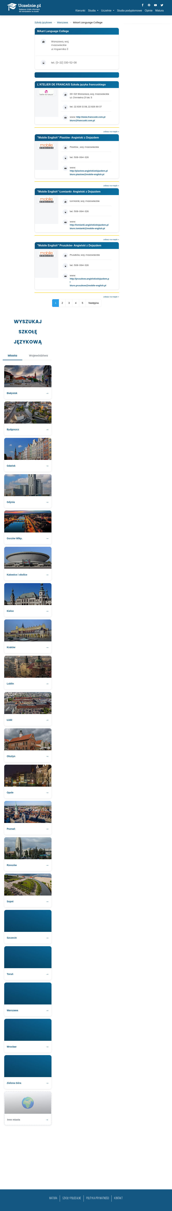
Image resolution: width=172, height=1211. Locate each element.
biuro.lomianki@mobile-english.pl (87, 228)
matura (53, 1198)
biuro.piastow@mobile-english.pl (87, 174)
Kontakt (118, 1198)
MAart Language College (53, 31)
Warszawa (62, 22)
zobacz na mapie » (111, 132)
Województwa (38, 356)
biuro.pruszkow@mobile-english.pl (88, 285)
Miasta (12, 356)
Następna (94, 303)
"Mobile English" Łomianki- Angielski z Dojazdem (69, 191)
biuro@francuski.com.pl (82, 120)
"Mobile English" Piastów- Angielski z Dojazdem (68, 137)
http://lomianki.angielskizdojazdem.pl (89, 225)
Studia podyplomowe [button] (129, 10)
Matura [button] (159, 10)
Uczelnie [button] (106, 10)
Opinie (148, 10)
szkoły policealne (71, 1198)
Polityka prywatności (97, 1198)
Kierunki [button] (80, 10)
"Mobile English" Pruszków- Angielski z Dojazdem (69, 245)
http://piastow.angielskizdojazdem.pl (89, 171)
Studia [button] (92, 10)
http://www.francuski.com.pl (90, 117)
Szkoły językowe (43, 22)
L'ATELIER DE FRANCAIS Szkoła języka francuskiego (71, 84)
